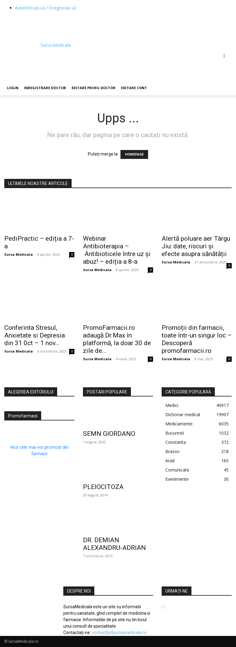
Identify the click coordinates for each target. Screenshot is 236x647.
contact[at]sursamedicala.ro (119, 632)
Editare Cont (134, 87)
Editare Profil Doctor (94, 87)
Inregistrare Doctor (45, 87)
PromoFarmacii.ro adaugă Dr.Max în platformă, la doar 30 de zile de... (117, 339)
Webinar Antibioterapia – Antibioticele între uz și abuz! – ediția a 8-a (117, 250)
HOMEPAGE (134, 154)
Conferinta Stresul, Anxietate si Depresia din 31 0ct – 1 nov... (34, 335)
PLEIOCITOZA (103, 487)
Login (12, 87)
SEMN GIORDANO (109, 433)
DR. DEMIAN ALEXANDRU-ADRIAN (114, 543)
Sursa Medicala (18, 254)
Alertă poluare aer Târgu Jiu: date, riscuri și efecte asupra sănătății (196, 246)
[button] (224, 56)
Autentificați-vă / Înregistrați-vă (45, 8)
